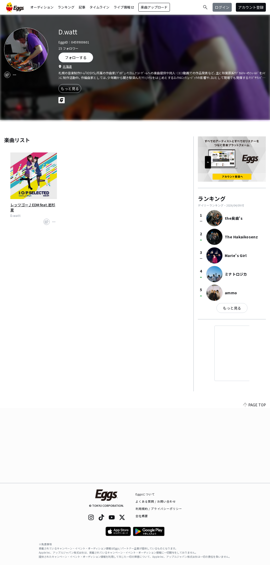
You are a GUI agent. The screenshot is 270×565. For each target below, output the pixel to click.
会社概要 (142, 516)
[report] (14, 75)
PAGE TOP (254, 479)
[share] (7, 75)
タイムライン (99, 7)
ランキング (66, 7)
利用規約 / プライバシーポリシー (159, 509)
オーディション (42, 7)
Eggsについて (145, 494)
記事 (82, 7)
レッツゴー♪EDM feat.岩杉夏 (32, 207)
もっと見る (70, 88)
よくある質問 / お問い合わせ (156, 501)
